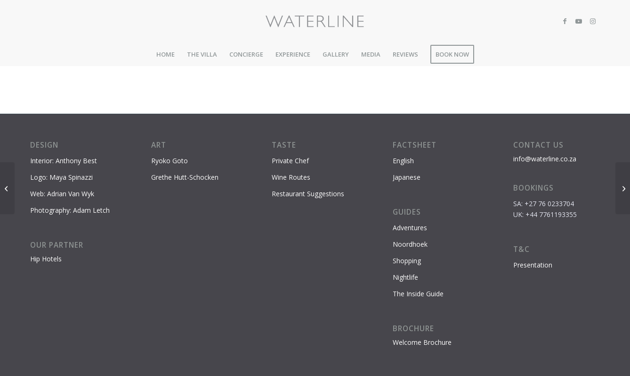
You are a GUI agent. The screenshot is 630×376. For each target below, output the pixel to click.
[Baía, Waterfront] (622, 188)
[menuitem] (165, 54)
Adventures (410, 227)
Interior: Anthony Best (63, 160)
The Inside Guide (418, 293)
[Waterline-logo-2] (315, 21)
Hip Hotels (46, 258)
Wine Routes (291, 177)
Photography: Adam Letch (70, 210)
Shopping (407, 260)
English (403, 160)
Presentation (532, 264)
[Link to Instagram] (593, 21)
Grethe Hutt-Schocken (184, 177)
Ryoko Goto (169, 160)
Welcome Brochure (422, 342)
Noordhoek (410, 244)
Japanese (406, 177)
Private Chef (290, 160)
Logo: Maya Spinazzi (61, 177)
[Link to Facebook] (564, 21)
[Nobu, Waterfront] (7, 188)
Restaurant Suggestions (308, 193)
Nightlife (405, 277)
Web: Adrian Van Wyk (62, 193)
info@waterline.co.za (544, 158)
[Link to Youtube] (579, 21)
